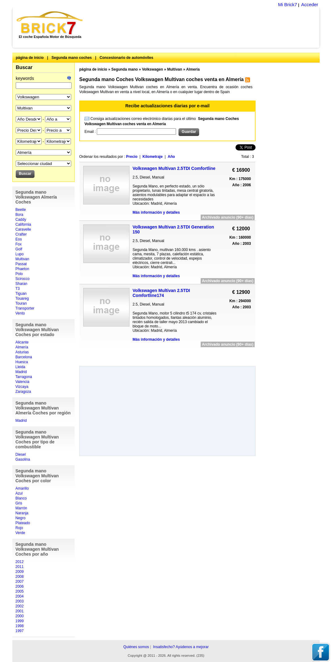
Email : (90, 132)
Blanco (21, 498)
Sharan (21, 284)
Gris (18, 503)
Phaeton (22, 269)
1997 (19, 631)
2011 (19, 567)
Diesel (20, 454)
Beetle (20, 210)
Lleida (20, 367)
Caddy (20, 219)
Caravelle (23, 229)
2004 (19, 596)
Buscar (24, 67)
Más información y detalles (156, 212)
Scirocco (22, 279)
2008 (19, 576)
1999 (19, 621)
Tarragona (23, 377)
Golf (18, 249)
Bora (19, 214)
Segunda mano (124, 69)
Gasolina (22, 459)
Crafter (21, 234)
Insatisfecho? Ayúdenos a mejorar (181, 647)
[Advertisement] (204, 28)
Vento (20, 313)
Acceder (309, 4)
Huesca (21, 362)
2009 (19, 571)
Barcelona (23, 357)
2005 (19, 591)
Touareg (22, 298)
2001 (19, 611)
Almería (21, 347)
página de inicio (30, 58)
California (23, 224)
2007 (19, 581)
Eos (18, 239)
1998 (19, 626)
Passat (21, 264)
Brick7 (50, 23)
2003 (19, 601)
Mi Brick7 (287, 4)
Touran (21, 303)
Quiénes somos (136, 647)
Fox (18, 244)
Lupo (19, 254)
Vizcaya (21, 386)
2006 (19, 586)
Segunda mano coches (71, 58)
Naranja (21, 513)
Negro (20, 518)
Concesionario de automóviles (126, 58)
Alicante (22, 342)
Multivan (22, 259)
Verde (20, 533)
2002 (19, 606)
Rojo (19, 528)
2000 (19, 616)
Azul (19, 493)
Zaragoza (23, 391)
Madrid (21, 372)
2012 (19, 562)
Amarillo (22, 488)
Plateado (22, 523)
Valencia (22, 382)
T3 (17, 288)
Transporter (25, 308)
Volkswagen (152, 69)
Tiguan (21, 293)
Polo (19, 274)
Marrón (21, 508)
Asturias (22, 352)
